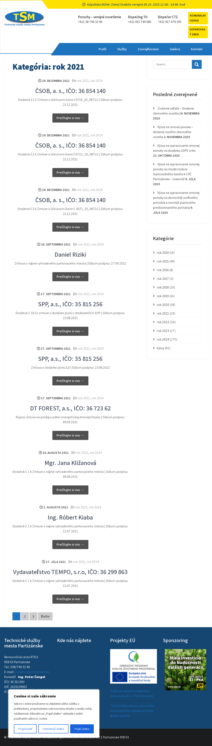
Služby (89, 49)
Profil (69, 49)
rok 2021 (83, 81)
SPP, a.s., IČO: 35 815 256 (70, 304)
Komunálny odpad (198, 18)
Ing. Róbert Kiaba (70, 517)
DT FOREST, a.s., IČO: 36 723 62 (70, 408)
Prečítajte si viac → (70, 118)
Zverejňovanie (115, 49)
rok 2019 (163, 296)
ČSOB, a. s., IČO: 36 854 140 (70, 91)
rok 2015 (163, 261)
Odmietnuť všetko (53, 729)
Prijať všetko (82, 729)
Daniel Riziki (70, 254)
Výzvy (160, 348)
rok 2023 (163, 331)
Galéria (142, 49)
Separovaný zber (197, 31)
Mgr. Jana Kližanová (70, 463)
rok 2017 (163, 278)
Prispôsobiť (25, 729)
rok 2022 (163, 322)
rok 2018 (163, 287)
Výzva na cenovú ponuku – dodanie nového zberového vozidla (173, 132)
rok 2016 (163, 270)
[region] (53, 713)
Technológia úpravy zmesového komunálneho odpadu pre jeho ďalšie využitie (132, 711)
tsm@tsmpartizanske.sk (32, 672)
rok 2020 (163, 305)
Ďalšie (45, 616)
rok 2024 (96, 81)
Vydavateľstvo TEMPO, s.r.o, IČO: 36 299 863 (70, 572)
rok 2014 (163, 252)
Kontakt (164, 49)
